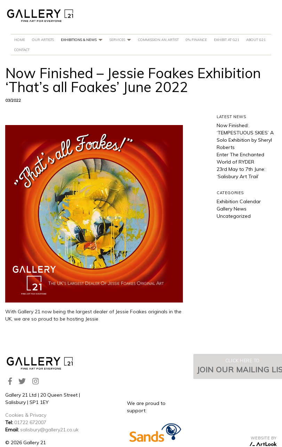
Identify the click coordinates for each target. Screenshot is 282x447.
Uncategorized (234, 216)
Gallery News (232, 209)
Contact (22, 50)
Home (19, 40)
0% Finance (196, 40)
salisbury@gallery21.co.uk (49, 430)
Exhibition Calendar (239, 201)
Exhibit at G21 (226, 40)
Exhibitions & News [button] (82, 40)
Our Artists (43, 40)
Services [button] (120, 40)
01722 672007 (30, 422)
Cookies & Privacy (25, 415)
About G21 (256, 40)
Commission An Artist (158, 40)
